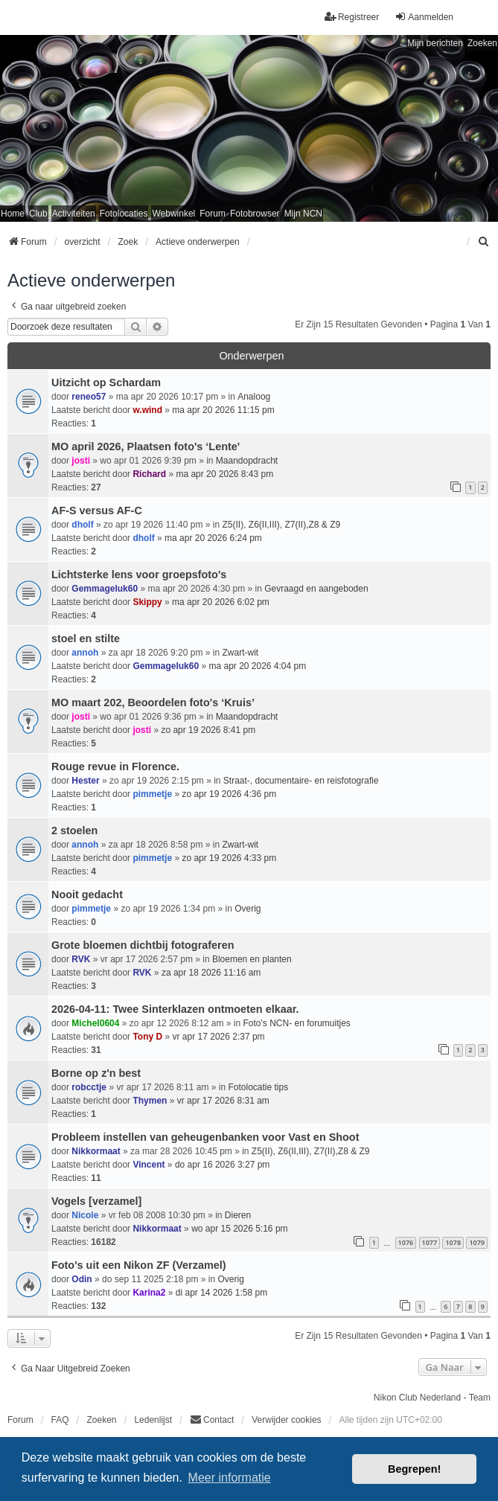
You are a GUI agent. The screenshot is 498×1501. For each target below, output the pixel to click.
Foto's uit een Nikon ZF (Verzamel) (138, 1265)
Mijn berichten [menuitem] (435, 43)
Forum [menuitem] (212, 213)
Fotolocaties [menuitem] (124, 213)
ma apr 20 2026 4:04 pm (257, 666)
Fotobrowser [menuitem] (255, 213)
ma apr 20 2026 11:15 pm (223, 410)
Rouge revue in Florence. (115, 766)
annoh (84, 652)
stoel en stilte (85, 638)
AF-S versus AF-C (96, 510)
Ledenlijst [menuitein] (153, 1420)
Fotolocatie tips (258, 1087)
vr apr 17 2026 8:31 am (223, 1100)
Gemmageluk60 (104, 588)
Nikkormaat (95, 1151)
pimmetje (152, 794)
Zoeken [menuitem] (101, 1420)
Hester (85, 780)
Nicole (84, 1215)
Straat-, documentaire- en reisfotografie (301, 780)
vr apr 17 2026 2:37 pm (219, 1036)
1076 (406, 1242)
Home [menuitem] (13, 213)
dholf (82, 524)
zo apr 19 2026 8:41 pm (208, 730)
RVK (80, 959)
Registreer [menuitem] (352, 16)
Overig (247, 908)
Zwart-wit (240, 652)
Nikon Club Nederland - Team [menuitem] (432, 1397)
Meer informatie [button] (229, 1477)
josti (80, 460)
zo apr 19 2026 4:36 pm (229, 794)
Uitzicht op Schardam (106, 382)
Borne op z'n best (96, 1073)
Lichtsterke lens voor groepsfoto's (138, 574)
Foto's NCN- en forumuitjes (297, 1023)
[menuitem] (484, 242)
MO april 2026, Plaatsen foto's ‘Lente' (145, 446)
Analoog (253, 396)
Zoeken (482, 43)
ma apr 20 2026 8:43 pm (224, 474)
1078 (453, 1242)
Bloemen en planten (252, 959)
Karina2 (149, 1292)
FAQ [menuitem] (60, 1420)
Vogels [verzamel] (96, 1201)
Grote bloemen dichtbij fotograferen (142, 945)
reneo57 (88, 396)
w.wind (147, 410)
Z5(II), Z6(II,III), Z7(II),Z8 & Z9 (281, 524)
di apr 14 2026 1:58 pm (221, 1292)
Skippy (147, 602)
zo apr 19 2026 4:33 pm (229, 858)
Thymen (150, 1100)
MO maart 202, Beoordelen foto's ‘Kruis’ (153, 702)
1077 (430, 1242)
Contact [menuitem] (212, 1419)
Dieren (238, 1215)
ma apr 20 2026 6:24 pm (213, 538)
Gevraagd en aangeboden (316, 588)
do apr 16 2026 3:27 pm (222, 1164)
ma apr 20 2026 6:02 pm (220, 602)
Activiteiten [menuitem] (73, 213)
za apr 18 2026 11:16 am (211, 972)
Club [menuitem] (38, 213)
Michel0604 (95, 1023)
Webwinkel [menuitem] (173, 213)
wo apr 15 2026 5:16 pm (239, 1228)
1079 (477, 1242)
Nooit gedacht (87, 894)
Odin (81, 1279)
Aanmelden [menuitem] (424, 16)
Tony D (147, 1036)
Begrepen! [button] (414, 1469)
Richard (149, 474)
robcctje (88, 1087)
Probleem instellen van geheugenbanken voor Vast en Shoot (205, 1137)
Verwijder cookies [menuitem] (286, 1420)
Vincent (149, 1164)
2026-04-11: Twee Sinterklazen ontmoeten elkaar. (175, 1009)
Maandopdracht (247, 460)
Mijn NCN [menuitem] (303, 213)
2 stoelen (74, 830)
